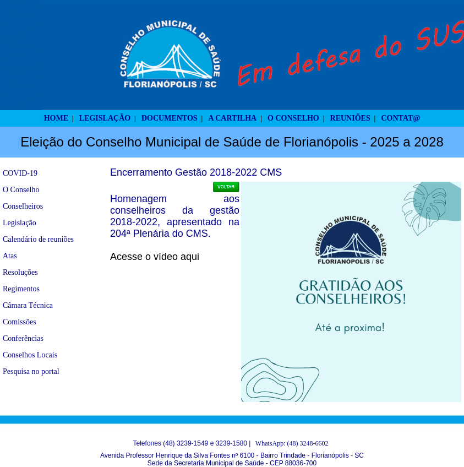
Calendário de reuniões (38, 239)
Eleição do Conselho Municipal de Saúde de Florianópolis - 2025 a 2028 (232, 141)
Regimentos (21, 289)
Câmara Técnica (28, 305)
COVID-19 (20, 173)
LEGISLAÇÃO (104, 118)
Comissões (19, 322)
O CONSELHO (293, 118)
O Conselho (21, 190)
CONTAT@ (401, 118)
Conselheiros (23, 206)
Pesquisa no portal (31, 371)
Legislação (19, 223)
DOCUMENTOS (169, 118)
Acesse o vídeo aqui (154, 256)
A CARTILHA (232, 118)
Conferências (23, 338)
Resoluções (20, 272)
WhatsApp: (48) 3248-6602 (292, 443)
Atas (10, 256)
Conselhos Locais (30, 355)
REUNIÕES (350, 118)
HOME (56, 118)
